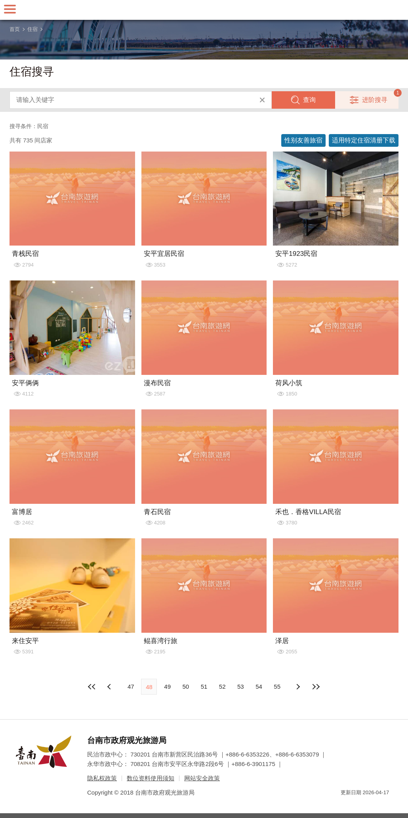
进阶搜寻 (374, 99)
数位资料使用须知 (150, 778)
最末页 (316, 687)
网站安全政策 (202, 778)
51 (204, 686)
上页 (298, 687)
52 (222, 686)
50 (185, 686)
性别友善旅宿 (303, 140)
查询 (309, 99)
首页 (15, 29)
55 (277, 686)
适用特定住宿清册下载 (363, 140)
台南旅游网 (204, 10)
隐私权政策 (102, 778)
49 (167, 686)
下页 (110, 687)
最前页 (92, 687)
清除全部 (262, 100)
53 (240, 686)
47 (131, 686)
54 (258, 686)
